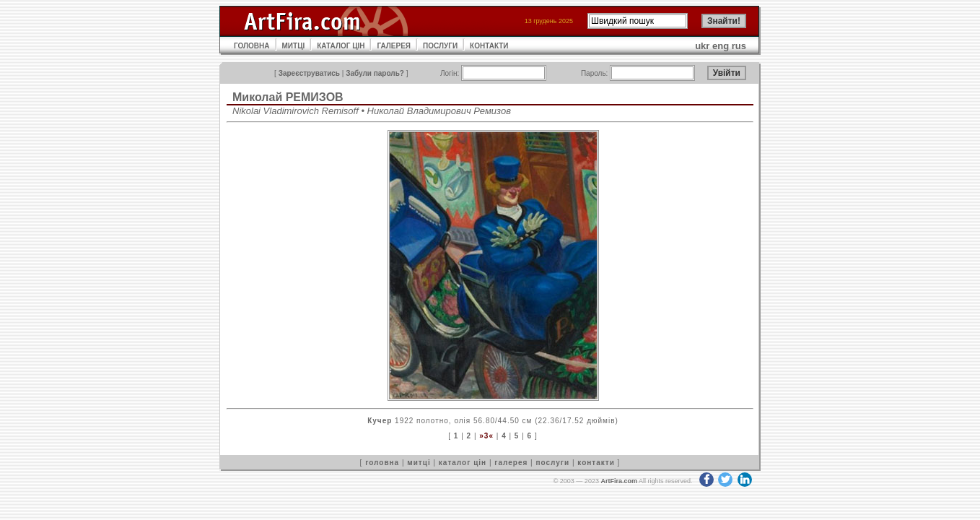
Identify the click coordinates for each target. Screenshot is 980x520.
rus (739, 45)
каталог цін (462, 463)
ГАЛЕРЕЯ (394, 46)
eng (720, 45)
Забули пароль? (375, 73)
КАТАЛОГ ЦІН (340, 46)
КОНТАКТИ (489, 46)
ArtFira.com (618, 481)
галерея (511, 463)
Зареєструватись (309, 73)
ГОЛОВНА (252, 46)
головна (382, 463)
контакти (596, 463)
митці (418, 463)
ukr (702, 45)
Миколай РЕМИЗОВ (288, 97)
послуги (552, 463)
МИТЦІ (293, 46)
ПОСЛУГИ (440, 46)
